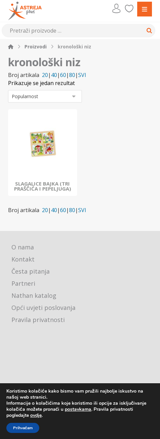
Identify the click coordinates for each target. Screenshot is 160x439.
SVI (82, 75)
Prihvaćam (23, 428)
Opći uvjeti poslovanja (43, 308)
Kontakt (23, 259)
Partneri (23, 283)
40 (54, 75)
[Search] (148, 30)
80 (72, 75)
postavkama (78, 409)
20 (45, 75)
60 (63, 75)
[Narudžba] (45, 96)
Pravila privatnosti (38, 320)
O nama (22, 247)
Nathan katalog (33, 295)
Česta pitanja (30, 271)
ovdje (36, 415)
